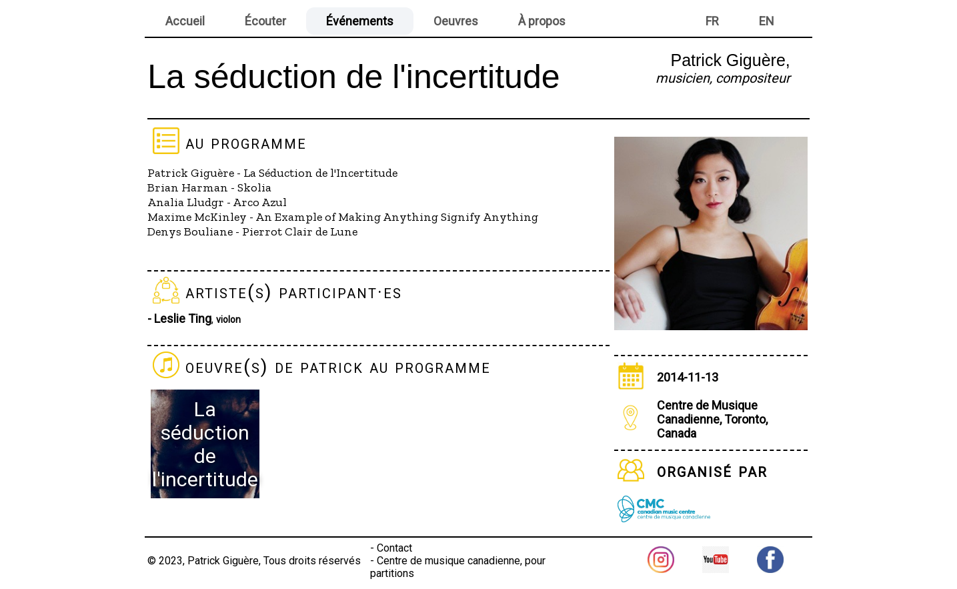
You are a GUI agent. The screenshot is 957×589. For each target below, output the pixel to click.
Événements (359, 21)
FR (712, 21)
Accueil (185, 21)
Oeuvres (455, 21)
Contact (394, 548)
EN (766, 21)
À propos (542, 21)
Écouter (265, 21)
